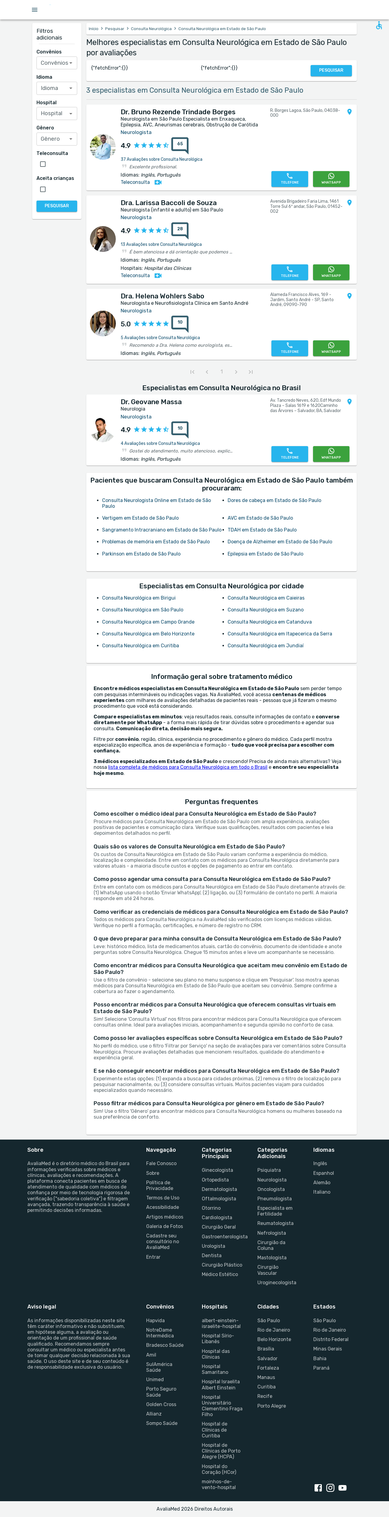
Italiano (321, 1192)
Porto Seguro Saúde (161, 1392)
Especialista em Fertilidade (275, 1211)
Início (93, 28)
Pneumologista (274, 1199)
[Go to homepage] (68, 10)
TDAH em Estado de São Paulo (262, 530)
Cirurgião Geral (219, 1227)
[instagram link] (331, 1488)
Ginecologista (217, 1170)
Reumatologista (275, 1223)
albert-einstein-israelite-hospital (221, 1323)
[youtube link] (344, 1488)
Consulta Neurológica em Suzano (266, 610)
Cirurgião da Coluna (271, 1245)
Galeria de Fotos (164, 1226)
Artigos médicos (164, 1217)
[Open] (71, 63)
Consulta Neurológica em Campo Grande (148, 622)
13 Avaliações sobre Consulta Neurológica (161, 244)
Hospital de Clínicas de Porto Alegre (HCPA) (221, 1451)
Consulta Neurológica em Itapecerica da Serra (280, 634)
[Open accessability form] (378, 25)
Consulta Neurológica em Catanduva (270, 622)
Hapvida (155, 1320)
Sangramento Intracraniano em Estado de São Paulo (162, 530)
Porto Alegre (271, 1406)
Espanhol (323, 1173)
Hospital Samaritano (215, 1369)
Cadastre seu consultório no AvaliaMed (162, 1241)
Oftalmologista (219, 1199)
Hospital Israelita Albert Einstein (221, 1384)
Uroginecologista (276, 1282)
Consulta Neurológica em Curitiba (140, 645)
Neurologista (272, 1180)
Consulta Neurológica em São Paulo (142, 610)
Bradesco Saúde (165, 1345)
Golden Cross (161, 1404)
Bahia (319, 1358)
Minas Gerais (327, 1349)
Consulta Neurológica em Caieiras (266, 598)
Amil (151, 1355)
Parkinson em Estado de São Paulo (141, 554)
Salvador (267, 1358)
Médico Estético (220, 1274)
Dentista (212, 1255)
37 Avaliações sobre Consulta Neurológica (161, 159)
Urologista (213, 1246)
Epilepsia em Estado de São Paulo (265, 554)
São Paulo (268, 1320)
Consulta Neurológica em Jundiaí (266, 645)
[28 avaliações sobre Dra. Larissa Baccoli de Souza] (180, 231)
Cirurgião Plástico (222, 1265)
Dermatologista (219, 1189)
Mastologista (272, 1258)
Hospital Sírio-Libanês (218, 1338)
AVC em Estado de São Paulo (260, 518)
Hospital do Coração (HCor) (219, 1469)
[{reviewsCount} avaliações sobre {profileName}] (178, 146)
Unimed (155, 1379)
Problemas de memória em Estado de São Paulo (156, 542)
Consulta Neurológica (151, 28)
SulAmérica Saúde (159, 1367)
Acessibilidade (162, 1207)
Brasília (265, 1349)
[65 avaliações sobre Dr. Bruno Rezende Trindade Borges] (180, 146)
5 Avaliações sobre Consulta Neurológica (160, 337)
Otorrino (211, 1208)
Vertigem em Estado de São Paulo (140, 518)
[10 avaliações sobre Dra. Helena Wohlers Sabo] (180, 324)
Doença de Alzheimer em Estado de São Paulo (280, 542)
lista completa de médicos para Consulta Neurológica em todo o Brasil (187, 767)
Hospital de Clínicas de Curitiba (214, 1429)
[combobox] (56, 63)
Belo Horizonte (274, 1339)
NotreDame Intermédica (160, 1333)
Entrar (153, 1257)
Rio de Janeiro (273, 1330)
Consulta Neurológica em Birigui (139, 598)
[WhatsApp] (331, 179)
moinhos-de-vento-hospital (219, 1484)
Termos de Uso (162, 1198)
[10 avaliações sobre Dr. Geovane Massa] (180, 430)
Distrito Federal (331, 1339)
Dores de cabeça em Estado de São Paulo (274, 500)
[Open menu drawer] (34, 9)
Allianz (154, 1414)
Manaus (266, 1377)
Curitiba (266, 1387)
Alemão (321, 1182)
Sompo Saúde (161, 1423)
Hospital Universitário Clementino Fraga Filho (222, 1406)
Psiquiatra (269, 1170)
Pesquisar (114, 28)
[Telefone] (289, 179)
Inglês (320, 1163)
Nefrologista (271, 1233)
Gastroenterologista (222, 1237)
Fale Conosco (161, 1163)
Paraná (321, 1368)
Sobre (152, 1173)
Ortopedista (215, 1180)
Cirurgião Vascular (267, 1270)
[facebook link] (319, 1488)
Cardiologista (217, 1217)
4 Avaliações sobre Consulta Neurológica (160, 443)
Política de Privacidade (159, 1185)
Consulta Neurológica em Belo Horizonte (148, 634)
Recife (264, 1396)
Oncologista (271, 1189)
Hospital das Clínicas (216, 1354)
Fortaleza (268, 1368)
